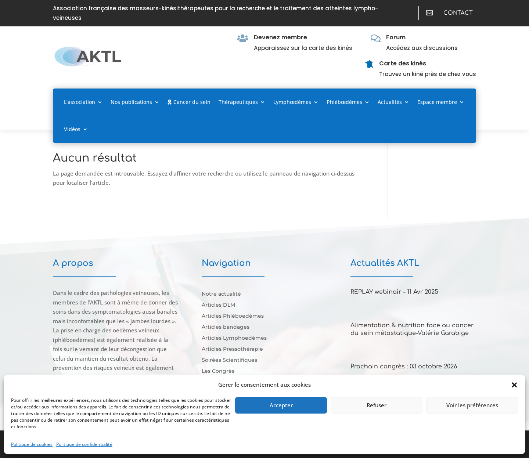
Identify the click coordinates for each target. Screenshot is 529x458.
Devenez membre (280, 37)
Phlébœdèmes (344, 101)
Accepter (281, 405)
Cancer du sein (189, 101)
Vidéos (72, 129)
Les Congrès (218, 371)
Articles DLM (218, 305)
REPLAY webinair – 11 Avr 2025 (394, 292)
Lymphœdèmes (292, 101)
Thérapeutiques (238, 101)
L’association (79, 101)
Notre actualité (221, 294)
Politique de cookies (32, 444)
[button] (514, 385)
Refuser (376, 405)
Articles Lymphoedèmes (234, 338)
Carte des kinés (402, 63)
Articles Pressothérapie (232, 349)
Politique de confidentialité (84, 444)
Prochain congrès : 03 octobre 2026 (403, 366)
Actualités (390, 101)
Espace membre (437, 101)
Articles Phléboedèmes (233, 316)
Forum (396, 37)
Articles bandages (225, 327)
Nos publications (131, 101)
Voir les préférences (472, 405)
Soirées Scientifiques (229, 360)
